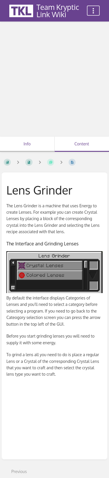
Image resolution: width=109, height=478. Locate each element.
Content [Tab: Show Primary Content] (81, 143)
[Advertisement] (54, 79)
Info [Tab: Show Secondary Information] (27, 143)
